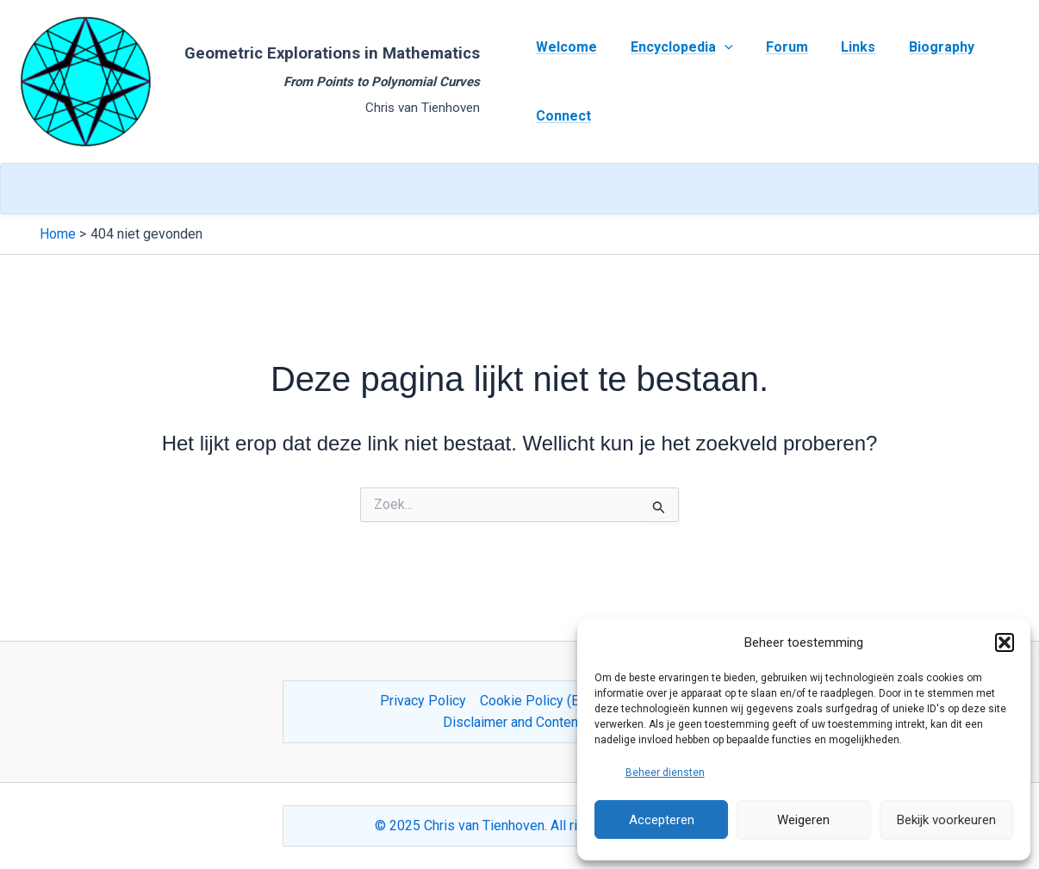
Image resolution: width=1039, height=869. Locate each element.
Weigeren (803, 820)
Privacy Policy (423, 700)
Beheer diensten (665, 773)
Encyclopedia (673, 47)
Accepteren (661, 820)
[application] (716, 47)
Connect (560, 116)
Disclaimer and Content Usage (534, 722)
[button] (1004, 642)
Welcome (563, 47)
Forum (772, 47)
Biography (916, 47)
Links (838, 47)
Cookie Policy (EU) (536, 700)
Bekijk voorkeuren (946, 820)
